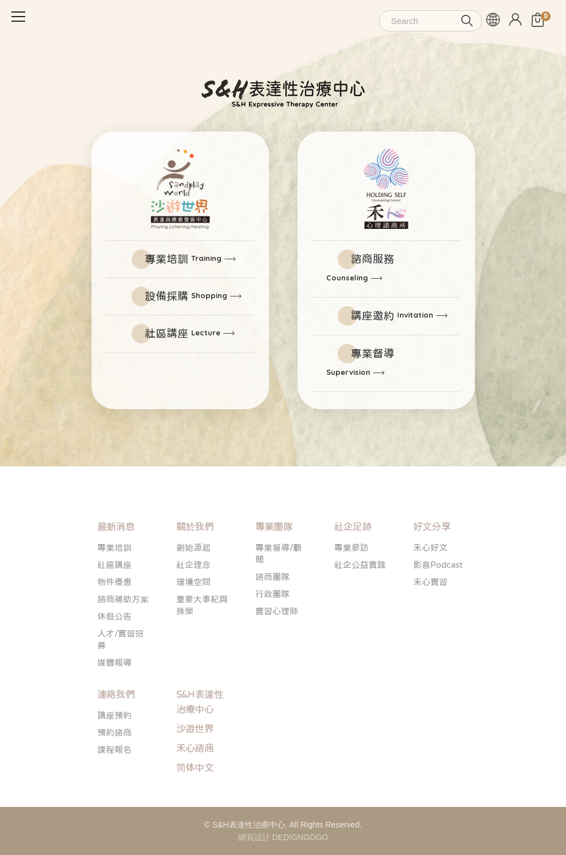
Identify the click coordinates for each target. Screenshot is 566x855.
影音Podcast (438, 592)
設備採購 (186, 296)
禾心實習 (430, 609)
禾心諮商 (195, 776)
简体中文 (195, 795)
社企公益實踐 (360, 592)
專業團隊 (274, 554)
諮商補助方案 (123, 626)
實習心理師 (276, 638)
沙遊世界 (195, 756)
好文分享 (432, 554)
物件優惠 (114, 609)
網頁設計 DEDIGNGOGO (283, 837)
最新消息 (116, 554)
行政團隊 (272, 621)
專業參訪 (351, 575)
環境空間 (193, 609)
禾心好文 (430, 575)
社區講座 (182, 333)
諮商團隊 (272, 604)
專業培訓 (183, 259)
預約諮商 (114, 759)
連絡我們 (116, 722)
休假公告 (114, 643)
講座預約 (114, 742)
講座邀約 (392, 315)
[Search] (430, 20)
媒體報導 (114, 690)
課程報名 (114, 777)
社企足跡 (353, 554)
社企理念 (193, 592)
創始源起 (193, 575)
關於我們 (195, 554)
